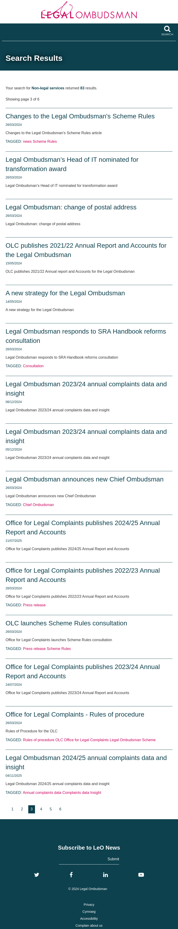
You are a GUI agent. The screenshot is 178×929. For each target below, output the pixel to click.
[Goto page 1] (12, 809)
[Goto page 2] (22, 809)
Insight (95, 793)
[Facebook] (71, 875)
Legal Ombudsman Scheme (133, 740)
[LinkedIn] (105, 875)
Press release (34, 605)
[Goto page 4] (41, 809)
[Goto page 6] (60, 809)
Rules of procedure (38, 740)
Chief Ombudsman (38, 505)
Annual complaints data (42, 793)
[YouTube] (141, 875)
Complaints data (75, 793)
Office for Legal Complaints (86, 740)
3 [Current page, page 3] (32, 809)
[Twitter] (36, 875)
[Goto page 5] (50, 809)
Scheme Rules (45, 141)
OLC (59, 740)
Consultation (33, 366)
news (27, 141)
